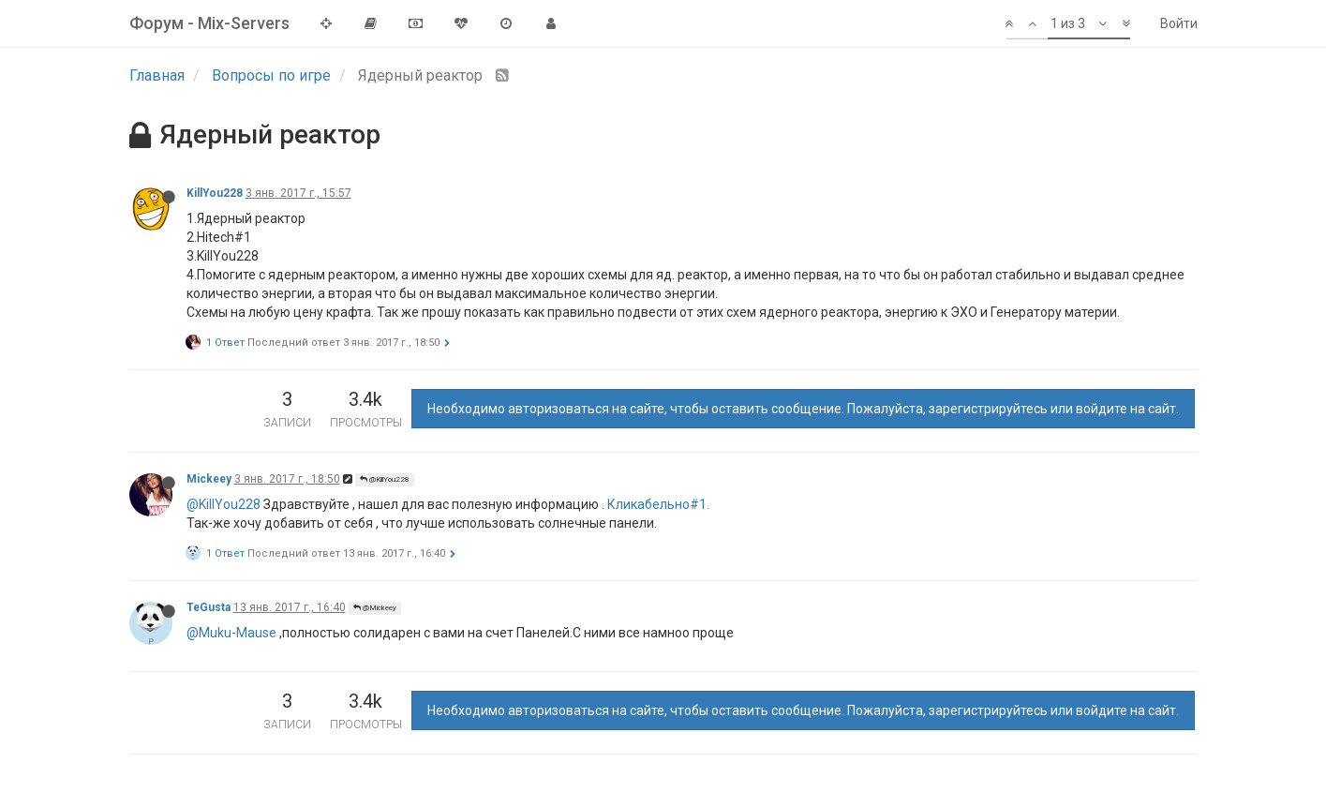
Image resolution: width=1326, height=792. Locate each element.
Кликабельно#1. (658, 504)
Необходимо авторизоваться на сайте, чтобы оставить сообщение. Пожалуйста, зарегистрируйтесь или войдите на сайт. (803, 408)
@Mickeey (374, 608)
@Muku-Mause (231, 632)
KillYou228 (214, 193)
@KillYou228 (385, 479)
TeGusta (208, 607)
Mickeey (208, 479)
